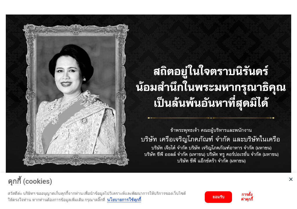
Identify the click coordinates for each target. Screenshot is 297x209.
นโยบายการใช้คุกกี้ (124, 199)
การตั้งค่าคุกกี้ (247, 196)
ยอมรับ (218, 197)
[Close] (291, 179)
